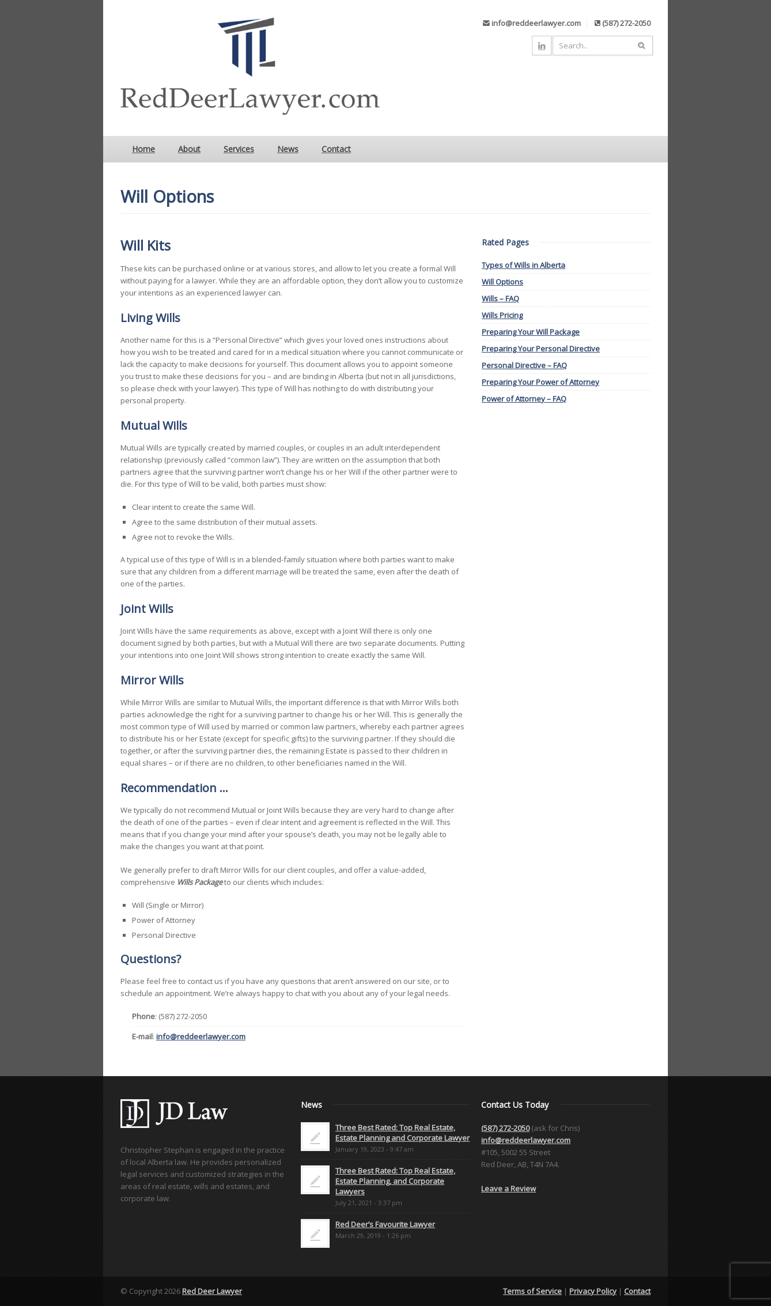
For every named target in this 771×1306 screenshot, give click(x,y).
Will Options (502, 282)
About (189, 148)
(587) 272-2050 (505, 1128)
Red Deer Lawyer (212, 1291)
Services (239, 148)
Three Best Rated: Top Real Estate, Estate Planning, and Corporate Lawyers (395, 1181)
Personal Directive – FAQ (524, 365)
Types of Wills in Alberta (523, 265)
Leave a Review (508, 1188)
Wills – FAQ (500, 298)
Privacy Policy (593, 1291)
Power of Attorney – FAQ (524, 398)
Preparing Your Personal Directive (541, 348)
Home (143, 148)
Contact (336, 148)
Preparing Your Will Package (531, 332)
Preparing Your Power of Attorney (540, 382)
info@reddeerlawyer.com (200, 1036)
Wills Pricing (502, 315)
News (287, 148)
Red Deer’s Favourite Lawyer (385, 1224)
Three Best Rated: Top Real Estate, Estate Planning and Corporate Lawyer (402, 1132)
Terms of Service (532, 1291)
